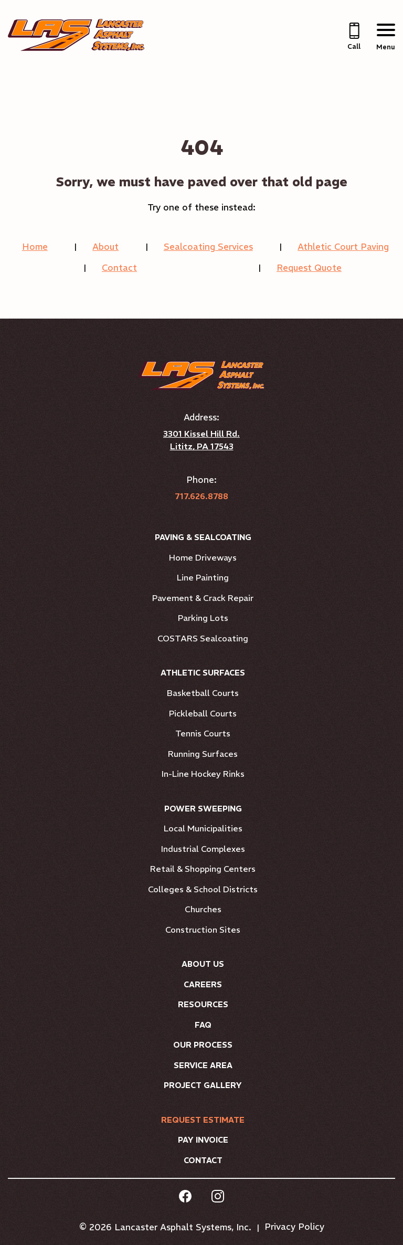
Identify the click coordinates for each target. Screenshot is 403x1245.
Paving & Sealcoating (203, 537)
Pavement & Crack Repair (202, 598)
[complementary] (379, 1221)
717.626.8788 (201, 496)
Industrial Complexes (203, 848)
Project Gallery (203, 1085)
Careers (203, 984)
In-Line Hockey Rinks (203, 773)
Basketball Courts (203, 693)
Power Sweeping (203, 809)
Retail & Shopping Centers (203, 868)
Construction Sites (202, 929)
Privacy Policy (294, 1226)
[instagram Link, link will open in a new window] (217, 1198)
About (105, 246)
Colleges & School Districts (203, 889)
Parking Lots (203, 618)
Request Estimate (203, 1120)
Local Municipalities (203, 828)
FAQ (203, 1025)
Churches (203, 909)
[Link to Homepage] (76, 48)
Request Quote (309, 267)
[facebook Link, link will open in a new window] (185, 1198)
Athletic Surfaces (203, 673)
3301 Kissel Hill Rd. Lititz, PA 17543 (201, 439)
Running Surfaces (203, 753)
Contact (119, 267)
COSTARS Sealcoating (202, 638)
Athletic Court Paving (343, 246)
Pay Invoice (203, 1140)
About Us (203, 964)
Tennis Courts (202, 733)
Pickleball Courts (203, 713)
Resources (203, 1004)
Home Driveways (203, 557)
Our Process (202, 1045)
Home (35, 246)
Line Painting (203, 577)
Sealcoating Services (208, 246)
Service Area (203, 1065)
